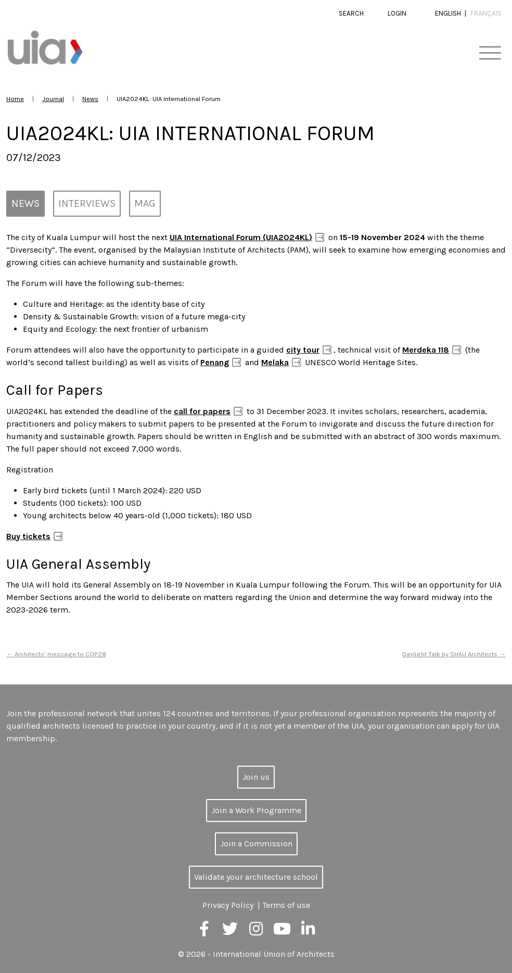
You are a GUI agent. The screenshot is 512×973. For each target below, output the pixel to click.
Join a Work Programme (256, 810)
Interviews (87, 203)
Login (397, 13)
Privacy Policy (227, 905)
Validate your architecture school (256, 877)
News (90, 99)
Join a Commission (256, 844)
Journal (53, 99)
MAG (145, 203)
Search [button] (351, 13)
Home (15, 99)
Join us (256, 777)
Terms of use (286, 905)
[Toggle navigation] (490, 53)
